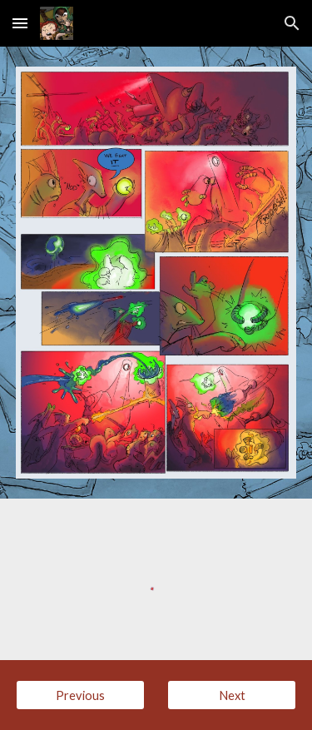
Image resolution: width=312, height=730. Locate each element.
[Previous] (80, 695)
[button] (20, 23)
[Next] (231, 695)
